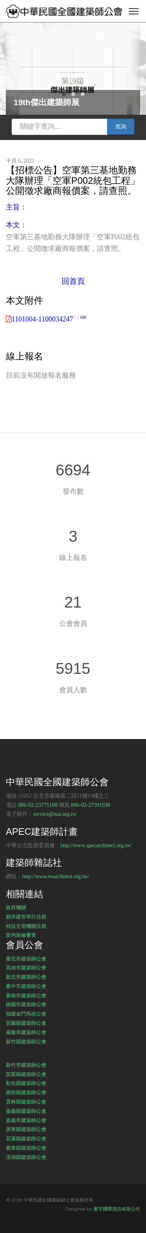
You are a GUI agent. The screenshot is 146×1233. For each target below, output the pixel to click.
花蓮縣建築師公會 (26, 1138)
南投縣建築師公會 (26, 1092)
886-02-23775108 (37, 805)
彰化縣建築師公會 (26, 1083)
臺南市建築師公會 (26, 995)
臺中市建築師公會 (26, 986)
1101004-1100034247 (49, 319)
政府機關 (16, 907)
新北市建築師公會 (26, 977)
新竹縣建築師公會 (26, 1041)
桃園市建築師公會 (26, 1004)
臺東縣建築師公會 (26, 1148)
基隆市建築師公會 (26, 1032)
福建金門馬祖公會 (26, 1013)
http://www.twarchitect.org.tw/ (55, 876)
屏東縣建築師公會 (26, 1129)
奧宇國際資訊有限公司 (116, 1209)
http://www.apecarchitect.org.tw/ (96, 845)
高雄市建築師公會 (26, 967)
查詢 (120, 127)
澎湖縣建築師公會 (26, 1157)
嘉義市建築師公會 (26, 1120)
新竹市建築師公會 (26, 1065)
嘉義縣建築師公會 (26, 1111)
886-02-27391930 (90, 805)
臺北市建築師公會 (26, 958)
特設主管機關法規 (26, 926)
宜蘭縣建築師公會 (26, 1023)
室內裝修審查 (21, 935)
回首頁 (73, 281)
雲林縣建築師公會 (26, 1101)
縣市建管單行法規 (26, 917)
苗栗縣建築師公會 (26, 1074)
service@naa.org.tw (54, 814)
